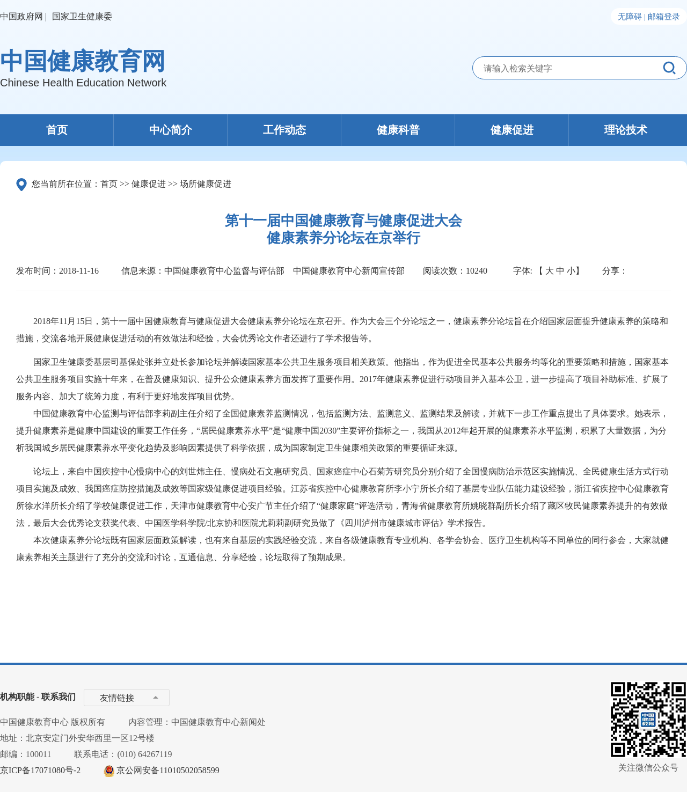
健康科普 (398, 130)
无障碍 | (632, 16)
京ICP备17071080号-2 (40, 770)
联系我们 (58, 696)
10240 (476, 270)
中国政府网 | (23, 16)
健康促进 (512, 130)
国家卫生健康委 (82, 16)
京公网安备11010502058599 (167, 770)
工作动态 (284, 130)
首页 (57, 130)
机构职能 (17, 696)
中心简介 (170, 130)
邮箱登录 (664, 16)
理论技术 (625, 130)
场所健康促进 (205, 183)
